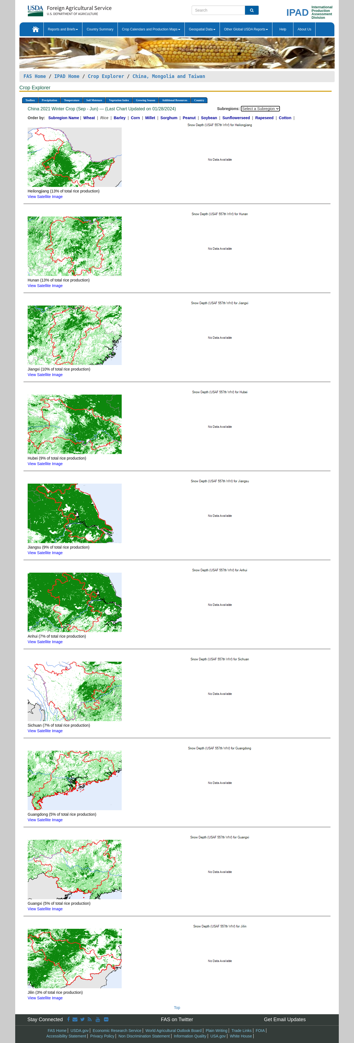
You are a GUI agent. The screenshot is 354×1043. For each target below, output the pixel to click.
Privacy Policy (102, 1036)
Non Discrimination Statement (144, 1036)
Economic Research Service (117, 1030)
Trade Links (241, 1030)
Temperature (71, 100)
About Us (304, 29)
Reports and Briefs (63, 29)
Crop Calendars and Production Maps (151, 29)
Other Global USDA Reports (246, 29)
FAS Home (35, 76)
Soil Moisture (94, 100)
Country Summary (100, 29)
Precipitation (49, 100)
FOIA (260, 1030)
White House (241, 1036)
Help (283, 29)
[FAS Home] (56, 9)
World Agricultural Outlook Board (173, 1030)
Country (199, 100)
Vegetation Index (119, 100)
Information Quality (190, 1036)
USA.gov (218, 1036)
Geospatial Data (202, 29)
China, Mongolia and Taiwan (168, 76)
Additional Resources (174, 100)
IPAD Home (66, 76)
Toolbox (30, 100)
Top (177, 1007)
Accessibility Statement (66, 1036)
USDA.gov (79, 1030)
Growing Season (145, 100)
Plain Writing (216, 1030)
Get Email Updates (285, 1019)
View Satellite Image (45, 196)
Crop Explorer (106, 76)
